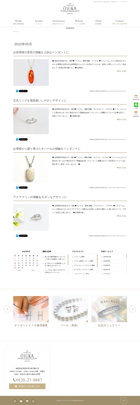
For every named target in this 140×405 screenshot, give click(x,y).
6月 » (33, 270)
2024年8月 (106, 265)
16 (18, 263)
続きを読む (122, 71)
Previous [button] (7, 309)
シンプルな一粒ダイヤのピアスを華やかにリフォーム (55, 271)
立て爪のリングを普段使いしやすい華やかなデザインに (55, 265)
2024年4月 (106, 269)
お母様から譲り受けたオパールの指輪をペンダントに (47, 148)
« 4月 (19, 270)
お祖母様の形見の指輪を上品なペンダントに (41, 52)
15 (15, 263)
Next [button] (132, 309)
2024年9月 (106, 261)
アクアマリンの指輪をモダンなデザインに (40, 197)
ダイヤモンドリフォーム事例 (83, 269)
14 (37, 260)
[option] (31, 312)
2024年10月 (107, 257)
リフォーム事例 (79, 257)
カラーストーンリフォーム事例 (84, 265)
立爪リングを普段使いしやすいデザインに (40, 100)
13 (33, 260)
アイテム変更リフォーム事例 (83, 261)
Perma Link (122, 91)
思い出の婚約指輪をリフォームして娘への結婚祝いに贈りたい (55, 258)
